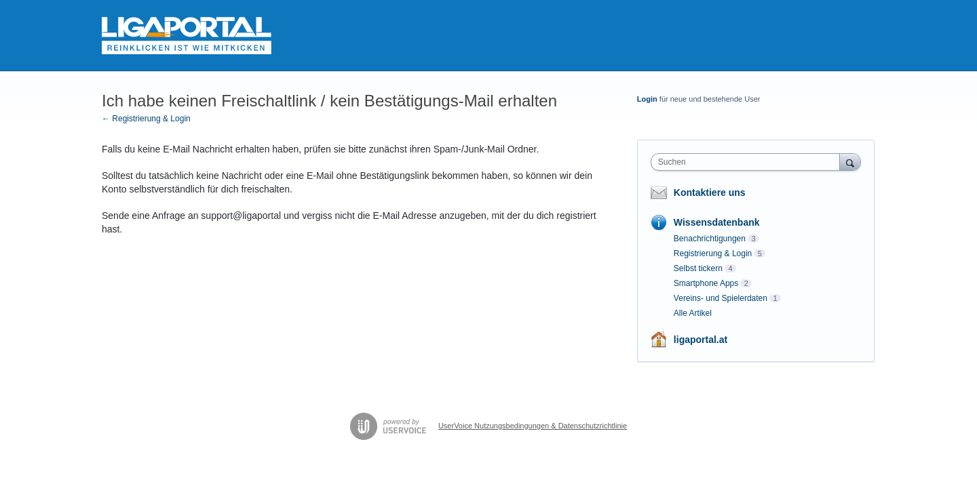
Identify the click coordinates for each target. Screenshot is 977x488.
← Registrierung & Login (146, 118)
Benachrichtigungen (710, 238)
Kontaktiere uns (710, 192)
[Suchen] (850, 161)
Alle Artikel (693, 313)
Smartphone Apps (706, 283)
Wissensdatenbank (717, 222)
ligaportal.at (700, 339)
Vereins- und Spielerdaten (720, 298)
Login (647, 99)
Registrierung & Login (713, 253)
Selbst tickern (698, 268)
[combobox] (748, 162)
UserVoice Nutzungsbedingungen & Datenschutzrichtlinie (532, 426)
